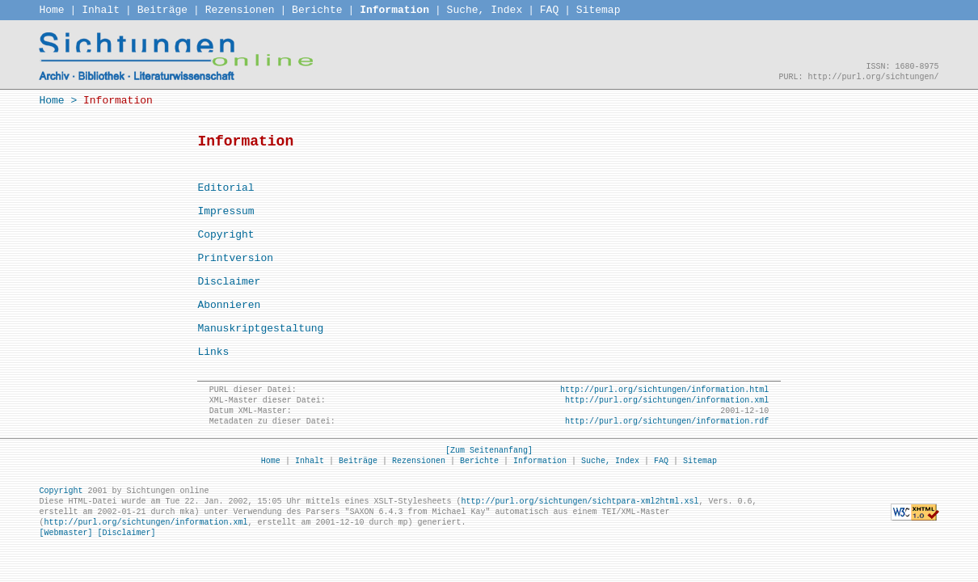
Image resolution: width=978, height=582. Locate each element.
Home (51, 10)
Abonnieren (228, 305)
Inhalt (101, 10)
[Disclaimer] (126, 533)
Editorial (225, 188)
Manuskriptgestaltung (260, 329)
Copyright (225, 235)
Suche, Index (485, 10)
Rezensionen (240, 10)
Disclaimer (228, 282)
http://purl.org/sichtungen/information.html (664, 390)
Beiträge (162, 10)
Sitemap (598, 10)
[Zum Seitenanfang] (489, 450)
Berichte (317, 10)
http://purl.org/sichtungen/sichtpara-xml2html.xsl (579, 501)
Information (394, 10)
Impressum (225, 211)
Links (213, 352)
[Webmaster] (65, 533)
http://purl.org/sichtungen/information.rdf (667, 421)
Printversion (235, 258)
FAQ (549, 10)
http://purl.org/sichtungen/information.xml (667, 400)
